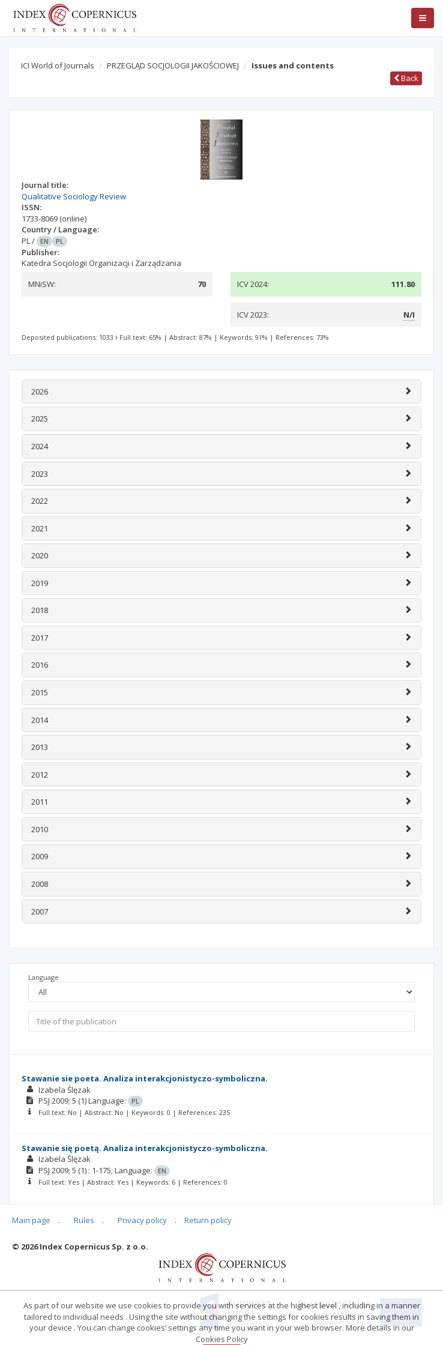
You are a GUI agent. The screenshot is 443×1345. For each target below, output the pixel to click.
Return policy (208, 1220)
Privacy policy (142, 1220)
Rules (84, 1220)
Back (406, 78)
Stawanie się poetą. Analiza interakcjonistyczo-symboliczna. (145, 1148)
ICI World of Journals (57, 65)
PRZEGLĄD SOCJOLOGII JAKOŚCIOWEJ (173, 65)
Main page (31, 1220)
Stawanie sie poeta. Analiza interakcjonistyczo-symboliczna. (145, 1078)
